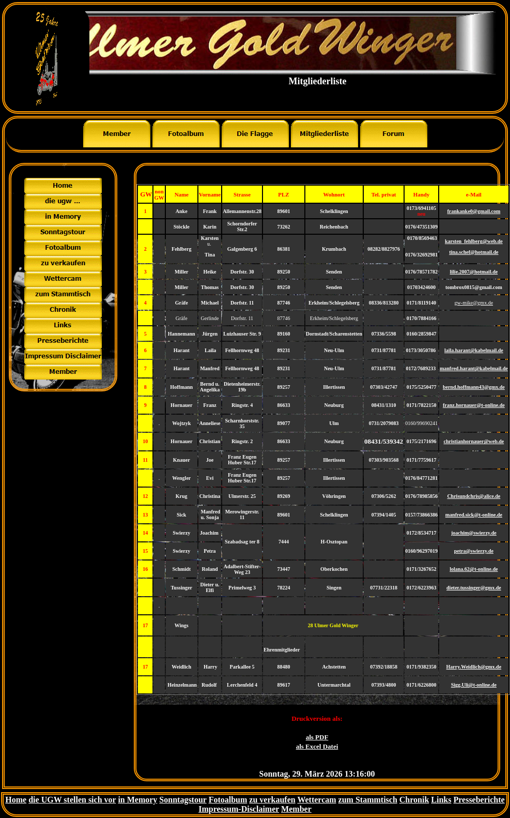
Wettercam (316, 799)
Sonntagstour (182, 799)
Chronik (414, 799)
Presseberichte (478, 799)
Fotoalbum (228, 799)
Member (296, 809)
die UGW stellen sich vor (72, 799)
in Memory (137, 799)
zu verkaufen (272, 799)
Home (15, 799)
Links (441, 799)
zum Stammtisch (367, 799)
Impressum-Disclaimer (238, 809)
